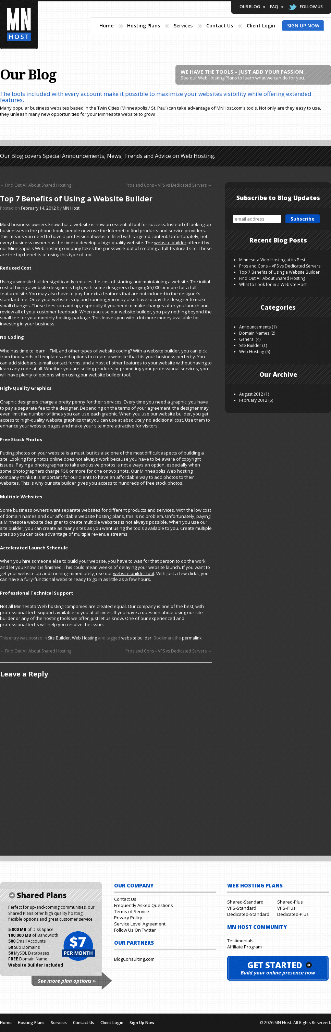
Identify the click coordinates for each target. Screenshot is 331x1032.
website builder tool (133, 573)
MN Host (71, 208)
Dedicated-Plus (293, 914)
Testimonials (240, 940)
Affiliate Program (244, 947)
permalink (191, 638)
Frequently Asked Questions (143, 905)
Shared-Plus (290, 902)
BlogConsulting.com (134, 959)
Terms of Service (131, 911)
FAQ (274, 7)
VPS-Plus (286, 908)
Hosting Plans (143, 25)
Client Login (261, 25)
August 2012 (251, 394)
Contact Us (219, 25)
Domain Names (254, 333)
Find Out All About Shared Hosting (35, 185)
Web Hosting (84, 638)
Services (183, 25)
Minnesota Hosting (19, 24)
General (247, 339)
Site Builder (59, 638)
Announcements (255, 327)
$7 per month (78, 946)
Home (106, 25)
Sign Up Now (303, 25)
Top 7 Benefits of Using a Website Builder (279, 272)
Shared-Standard (245, 902)
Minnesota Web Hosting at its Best (272, 260)
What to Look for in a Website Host (273, 284)
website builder (170, 242)
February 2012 (253, 400)
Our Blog (250, 7)
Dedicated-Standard (248, 914)
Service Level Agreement (140, 924)
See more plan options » (67, 981)
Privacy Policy (128, 918)
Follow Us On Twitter (135, 930)
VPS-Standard (241, 908)
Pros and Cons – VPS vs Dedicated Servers (168, 185)
